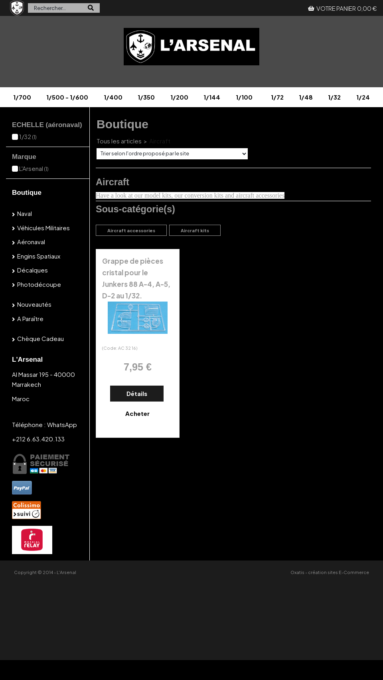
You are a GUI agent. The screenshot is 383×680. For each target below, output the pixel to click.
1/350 (146, 97)
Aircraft (159, 141)
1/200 (179, 97)
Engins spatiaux (38, 256)
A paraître (30, 318)
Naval (24, 213)
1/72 (277, 97)
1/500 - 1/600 (67, 97)
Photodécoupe (39, 284)
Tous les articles (119, 141)
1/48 (306, 97)
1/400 (113, 97)
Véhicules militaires (43, 227)
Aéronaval (31, 241)
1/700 (22, 97)
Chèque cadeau (40, 338)
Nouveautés (34, 304)
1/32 (334, 97)
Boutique (26, 192)
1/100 (244, 97)
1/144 (211, 97)
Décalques (32, 270)
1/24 (363, 97)
